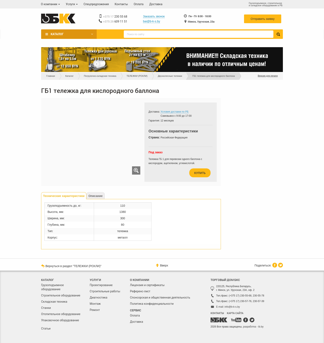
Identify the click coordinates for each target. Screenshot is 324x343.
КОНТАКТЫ (217, 313)
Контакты (121, 4)
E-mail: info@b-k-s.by (228, 306)
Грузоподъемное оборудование (52, 287)
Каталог (57, 34)
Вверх (162, 265)
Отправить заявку (263, 18)
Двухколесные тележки (170, 76)
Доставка (155, 4)
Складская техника (54, 301)
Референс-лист (140, 291)
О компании (50, 4)
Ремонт (95, 310)
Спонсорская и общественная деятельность (160, 297)
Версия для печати (268, 75)
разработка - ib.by (253, 326)
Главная (50, 76)
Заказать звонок (154, 16)
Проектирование (101, 285)
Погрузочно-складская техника (100, 76)
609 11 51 (115, 21)
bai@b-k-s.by (151, 21)
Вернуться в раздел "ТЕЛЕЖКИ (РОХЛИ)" (71, 265)
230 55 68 (115, 16)
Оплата (139, 4)
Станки (46, 307)
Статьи (46, 328)
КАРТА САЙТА (235, 313)
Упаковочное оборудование (60, 320)
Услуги (72, 4)
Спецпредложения (96, 4)
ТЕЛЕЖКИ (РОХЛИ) (137, 76)
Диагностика (98, 297)
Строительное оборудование (60, 295)
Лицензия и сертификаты (147, 285)
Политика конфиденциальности (152, 303)
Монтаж (95, 303)
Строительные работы (105, 291)
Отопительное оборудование (60, 314)
